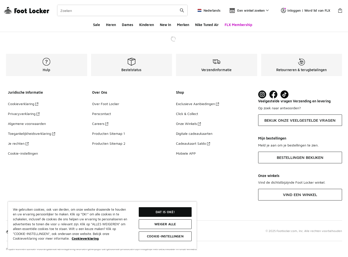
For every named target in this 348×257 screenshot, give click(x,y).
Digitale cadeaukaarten (194, 133)
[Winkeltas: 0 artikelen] (340, 10)
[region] (102, 225)
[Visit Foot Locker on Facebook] (273, 94)
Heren (111, 25)
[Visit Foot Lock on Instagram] (262, 94)
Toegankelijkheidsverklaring (31, 133)
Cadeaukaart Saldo (193, 143)
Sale (96, 25)
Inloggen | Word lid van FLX (305, 10)
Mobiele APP (186, 153)
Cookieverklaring (23, 104)
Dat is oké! (165, 212)
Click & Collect (187, 114)
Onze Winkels (188, 123)
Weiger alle (165, 224)
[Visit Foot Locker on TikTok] (284, 94)
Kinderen (146, 25)
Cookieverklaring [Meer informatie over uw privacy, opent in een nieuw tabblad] (85, 238)
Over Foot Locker (105, 104)
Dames (127, 25)
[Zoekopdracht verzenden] (181, 10)
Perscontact (101, 114)
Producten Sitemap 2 (108, 143)
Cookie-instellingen (23, 153)
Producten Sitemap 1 (108, 133)
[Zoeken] (122, 10)
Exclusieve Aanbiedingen (197, 104)
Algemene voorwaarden (27, 123)
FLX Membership (238, 25)
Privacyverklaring (23, 114)
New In (165, 25)
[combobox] (122, 10)
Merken (183, 25)
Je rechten (18, 143)
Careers (100, 123)
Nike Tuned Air (207, 25)
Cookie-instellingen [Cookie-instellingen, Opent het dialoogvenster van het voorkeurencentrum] (165, 236)
